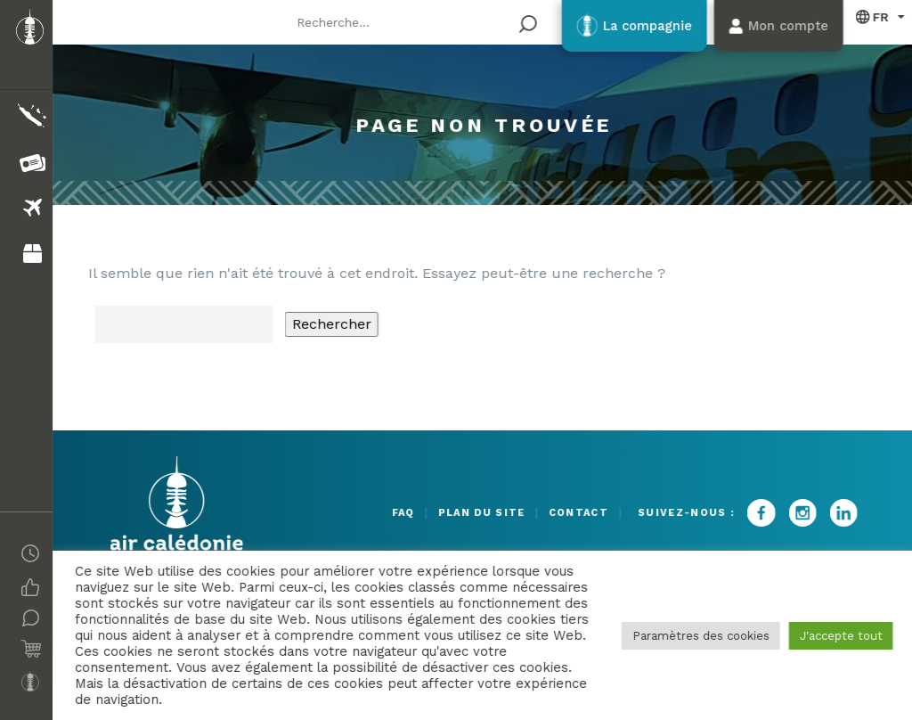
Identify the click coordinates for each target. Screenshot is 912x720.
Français (869, 16)
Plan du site (459, 513)
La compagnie (622, 26)
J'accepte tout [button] (837, 635)
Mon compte (777, 26)
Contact (568, 513)
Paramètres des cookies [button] (697, 635)
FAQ (368, 513)
